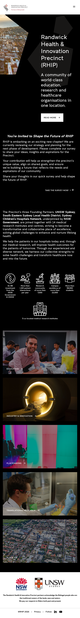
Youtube (60, 611)
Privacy (37, 611)
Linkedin (55, 611)
